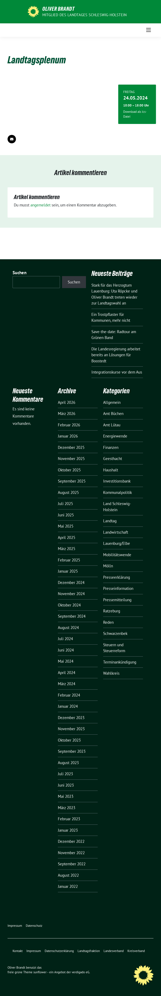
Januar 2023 (68, 830)
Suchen (19, 272)
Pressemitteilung (117, 599)
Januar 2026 (68, 436)
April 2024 (66, 672)
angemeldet (40, 204)
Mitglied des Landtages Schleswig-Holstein (84, 14)
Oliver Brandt (58, 9)
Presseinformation (118, 588)
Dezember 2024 (71, 582)
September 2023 (72, 751)
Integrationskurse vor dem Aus (116, 372)
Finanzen (110, 447)
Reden (108, 622)
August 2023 (68, 762)
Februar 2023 (69, 818)
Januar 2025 (68, 571)
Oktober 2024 (69, 605)
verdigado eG (80, 972)
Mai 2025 (65, 526)
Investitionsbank (117, 481)
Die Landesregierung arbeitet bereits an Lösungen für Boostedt (115, 354)
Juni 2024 (66, 650)
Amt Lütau (111, 424)
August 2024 (68, 627)
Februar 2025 (69, 559)
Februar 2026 (69, 424)
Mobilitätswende (117, 554)
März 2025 (66, 548)
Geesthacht (112, 458)
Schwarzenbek (115, 633)
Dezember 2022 (71, 841)
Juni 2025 (66, 514)
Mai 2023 (65, 796)
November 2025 (71, 458)
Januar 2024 (68, 706)
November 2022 (71, 852)
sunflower (40, 972)
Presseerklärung (116, 577)
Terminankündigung (119, 662)
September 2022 (72, 863)
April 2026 (66, 402)
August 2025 (68, 492)
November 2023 (71, 728)
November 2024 (71, 593)
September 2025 (72, 481)
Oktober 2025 (69, 469)
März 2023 (66, 807)
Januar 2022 (68, 886)
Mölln (108, 565)
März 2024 (66, 683)
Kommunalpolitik (117, 492)
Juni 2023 (66, 785)
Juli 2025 (65, 503)
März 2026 (66, 413)
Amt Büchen (113, 413)
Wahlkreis (111, 673)
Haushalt (110, 469)
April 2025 (66, 537)
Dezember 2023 (71, 717)
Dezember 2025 (71, 447)
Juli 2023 (65, 773)
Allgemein (112, 402)
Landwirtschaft (115, 532)
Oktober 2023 (69, 740)
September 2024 (72, 616)
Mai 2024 (65, 661)
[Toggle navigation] (148, 30)
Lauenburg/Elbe (116, 543)
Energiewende (115, 436)
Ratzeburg (111, 610)
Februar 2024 (69, 695)
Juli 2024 (65, 638)
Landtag (110, 520)
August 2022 (68, 875)
